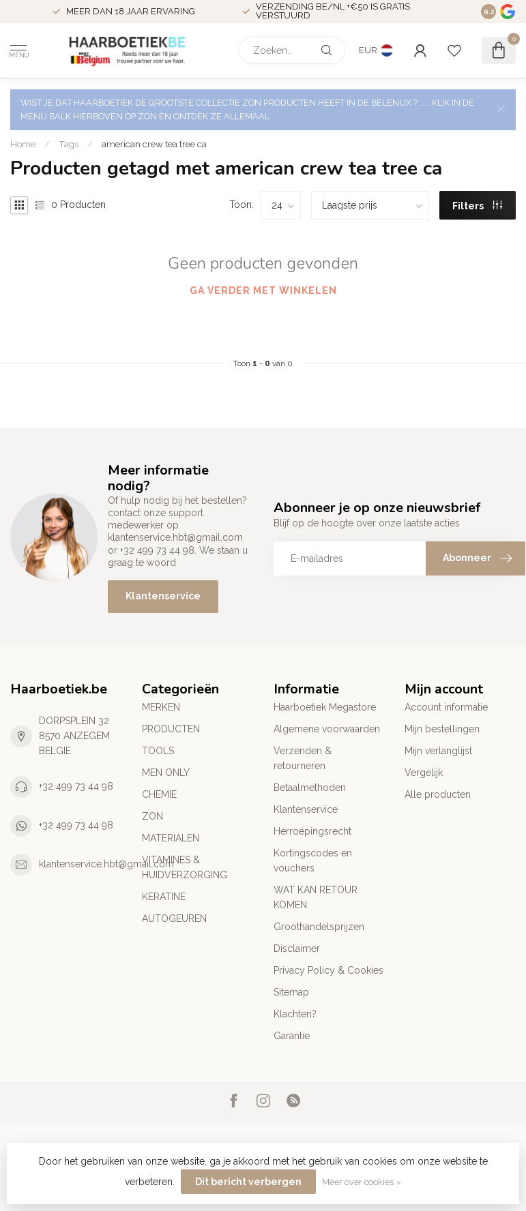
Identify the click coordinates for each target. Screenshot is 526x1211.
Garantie (292, 1035)
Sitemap (291, 992)
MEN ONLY (166, 772)
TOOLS (158, 750)
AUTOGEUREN (174, 918)
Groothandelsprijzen (319, 926)
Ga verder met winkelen (263, 290)
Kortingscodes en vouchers (313, 860)
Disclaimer (297, 948)
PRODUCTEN (171, 728)
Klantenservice (163, 595)
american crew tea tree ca (154, 143)
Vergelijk (424, 772)
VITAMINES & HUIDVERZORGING (184, 867)
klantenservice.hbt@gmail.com (106, 863)
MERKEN (161, 707)
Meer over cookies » (361, 1182)
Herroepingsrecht (312, 831)
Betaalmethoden (310, 787)
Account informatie (446, 707)
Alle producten (438, 794)
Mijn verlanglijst (438, 750)
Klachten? (295, 1013)
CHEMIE (159, 794)
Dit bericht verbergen (248, 1181)
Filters (477, 205)
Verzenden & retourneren (303, 758)
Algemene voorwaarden (327, 728)
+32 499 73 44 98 (76, 786)
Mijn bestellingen (442, 728)
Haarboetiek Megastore (325, 707)
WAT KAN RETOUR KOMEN (315, 897)
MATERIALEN (170, 838)
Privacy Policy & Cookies (328, 970)
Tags (68, 143)
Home (22, 143)
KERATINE (164, 896)
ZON (152, 816)
